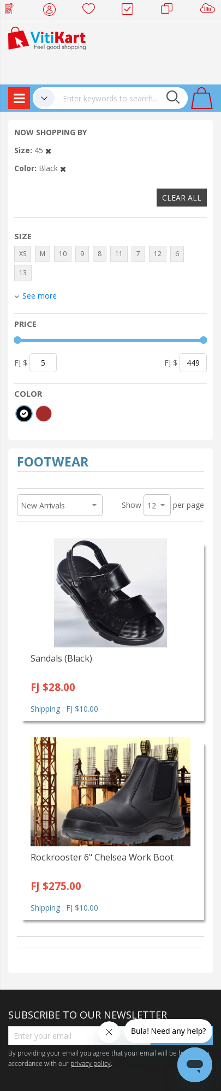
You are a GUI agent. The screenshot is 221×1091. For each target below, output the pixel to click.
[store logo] (47, 37)
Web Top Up (13, 11)
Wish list (91, 11)
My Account (52, 11)
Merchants (170, 11)
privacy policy (90, 1063)
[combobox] (121, 98)
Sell (209, 11)
